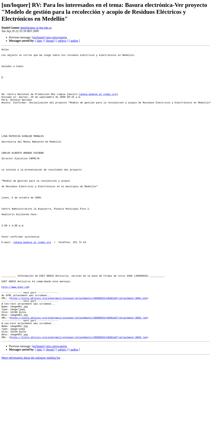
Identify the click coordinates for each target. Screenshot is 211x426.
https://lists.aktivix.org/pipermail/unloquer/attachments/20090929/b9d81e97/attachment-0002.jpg (78, 371)
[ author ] (74, 40)
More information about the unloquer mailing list (30, 415)
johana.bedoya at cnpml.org (97, 103)
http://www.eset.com (15, 335)
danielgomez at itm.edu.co (36, 27)
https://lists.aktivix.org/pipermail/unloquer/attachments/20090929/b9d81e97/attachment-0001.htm (78, 348)
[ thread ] (49, 40)
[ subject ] (62, 40)
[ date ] (39, 40)
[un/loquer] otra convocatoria (49, 37)
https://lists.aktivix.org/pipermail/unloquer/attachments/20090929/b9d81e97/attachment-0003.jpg (78, 395)
